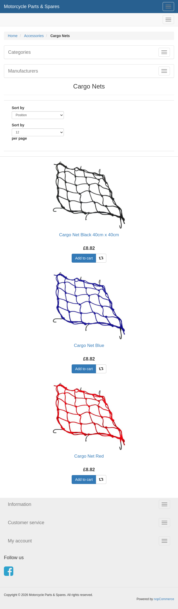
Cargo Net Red (89, 456)
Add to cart (84, 258)
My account (20, 540)
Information (19, 504)
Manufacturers (23, 71)
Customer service (26, 522)
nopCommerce (164, 599)
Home (12, 36)
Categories (19, 52)
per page (19, 138)
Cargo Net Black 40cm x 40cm (89, 234)
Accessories (34, 36)
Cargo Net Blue (89, 345)
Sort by (18, 108)
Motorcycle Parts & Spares (31, 6)
